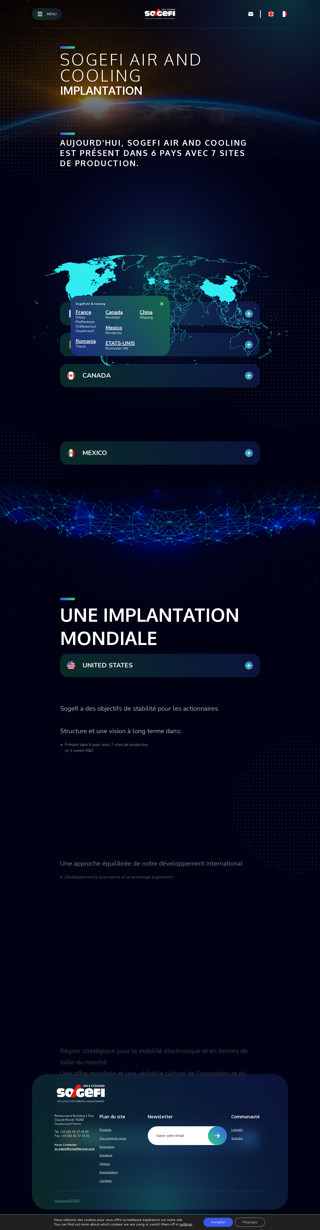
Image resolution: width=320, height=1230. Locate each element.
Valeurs (105, 1164)
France (83, 403)
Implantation (109, 1172)
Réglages (250, 1222)
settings (186, 1224)
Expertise (106, 1155)
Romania (86, 432)
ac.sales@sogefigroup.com (74, 1149)
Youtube (237, 1138)
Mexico (114, 418)
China (146, 403)
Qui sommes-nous (113, 1138)
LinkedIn (237, 1130)
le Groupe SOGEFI (67, 1201)
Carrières (106, 1181)
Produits (106, 1130)
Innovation (107, 1147)
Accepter (218, 1222)
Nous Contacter (65, 1145)
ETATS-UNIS (120, 434)
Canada (114, 403)
